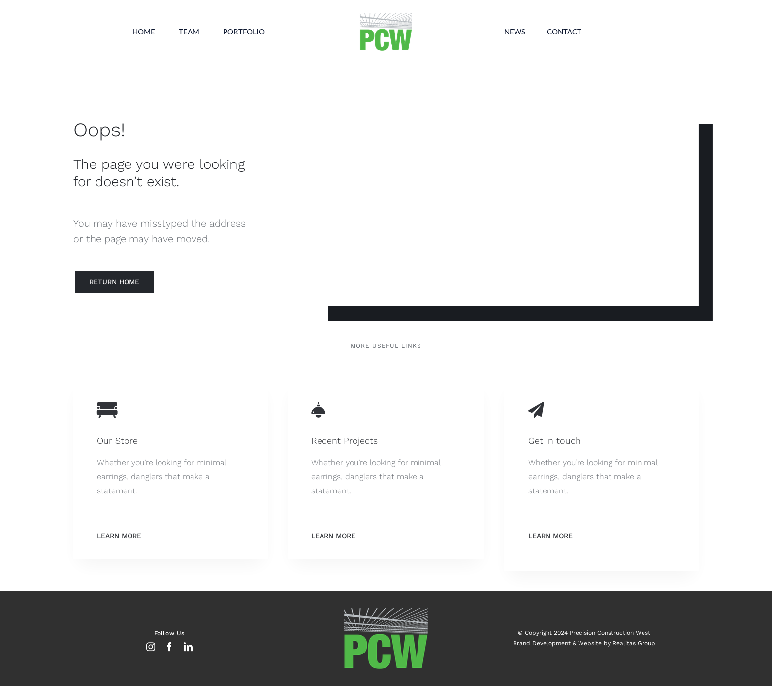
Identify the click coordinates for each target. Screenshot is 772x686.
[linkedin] (188, 646)
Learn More (119, 536)
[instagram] (150, 646)
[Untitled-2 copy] (386, 13)
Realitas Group (633, 643)
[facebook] (169, 646)
